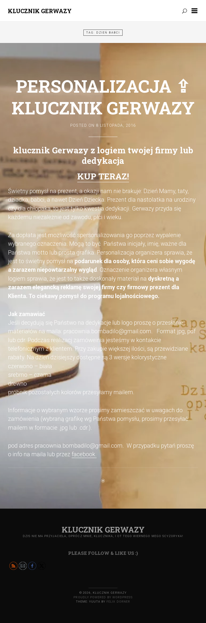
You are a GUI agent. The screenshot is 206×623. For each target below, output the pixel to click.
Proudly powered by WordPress (102, 597)
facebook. (84, 454)
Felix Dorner (118, 601)
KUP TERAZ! (103, 176)
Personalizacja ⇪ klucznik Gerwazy (103, 96)
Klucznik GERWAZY (40, 11)
